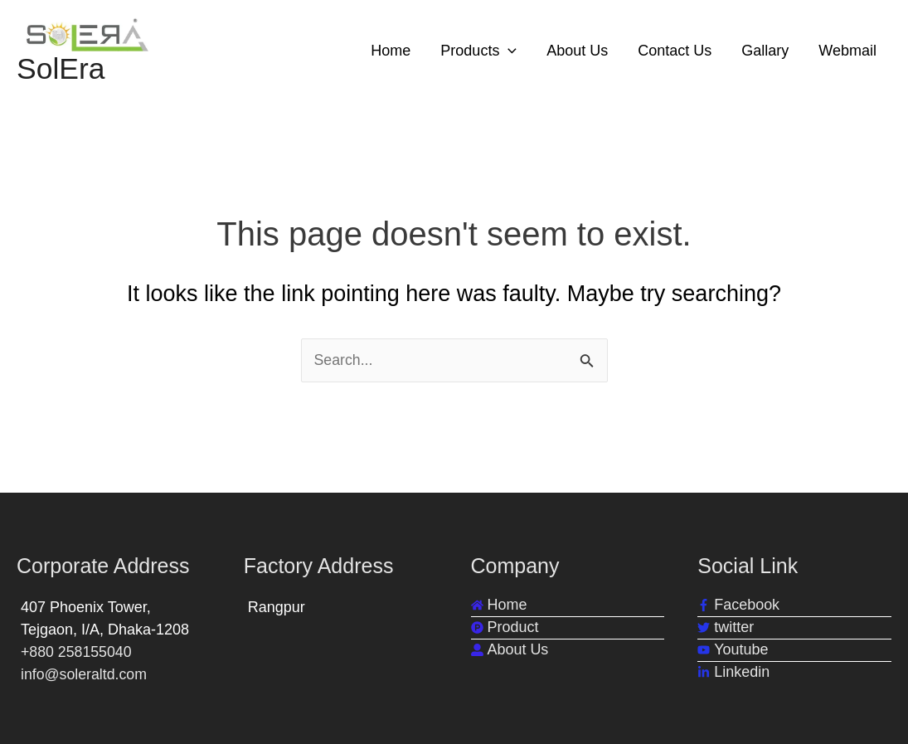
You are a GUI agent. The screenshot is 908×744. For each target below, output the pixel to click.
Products (478, 50)
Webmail (847, 50)
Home (390, 50)
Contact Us (674, 50)
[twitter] (725, 627)
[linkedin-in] (733, 672)
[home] (499, 605)
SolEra (61, 69)
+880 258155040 (77, 652)
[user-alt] (510, 650)
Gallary (765, 50)
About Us (577, 50)
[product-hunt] (505, 627)
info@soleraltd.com (84, 674)
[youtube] (732, 650)
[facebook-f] (738, 605)
